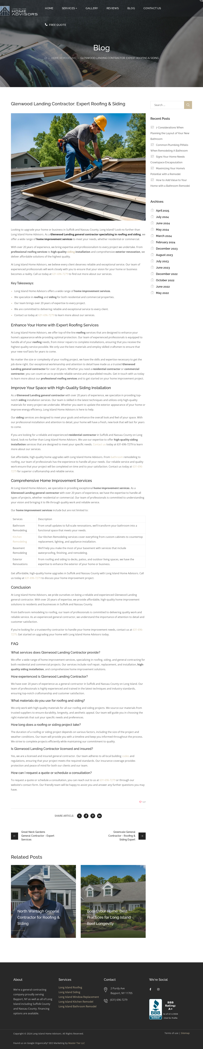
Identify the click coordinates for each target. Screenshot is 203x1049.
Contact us (99, 444)
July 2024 (162, 217)
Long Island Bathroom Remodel (77, 1006)
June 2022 (163, 286)
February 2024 (165, 242)
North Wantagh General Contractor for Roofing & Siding (38, 917)
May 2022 (162, 293)
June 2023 (163, 267)
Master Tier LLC (76, 1043)
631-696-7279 (60, 274)
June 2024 (163, 223)
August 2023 (164, 255)
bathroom (117, 457)
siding (71, 252)
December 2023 (167, 248)
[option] (43, 901)
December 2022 (167, 274)
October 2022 (165, 280)
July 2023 (162, 261)
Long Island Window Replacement (79, 997)
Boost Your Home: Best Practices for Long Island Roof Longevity (109, 917)
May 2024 (162, 229)
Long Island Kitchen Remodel (76, 1001)
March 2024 (164, 236)
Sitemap (185, 1033)
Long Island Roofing (70, 987)
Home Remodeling (63, 58)
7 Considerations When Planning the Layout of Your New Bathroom (169, 133)
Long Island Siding (69, 992)
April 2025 (162, 210)
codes (125, 756)
